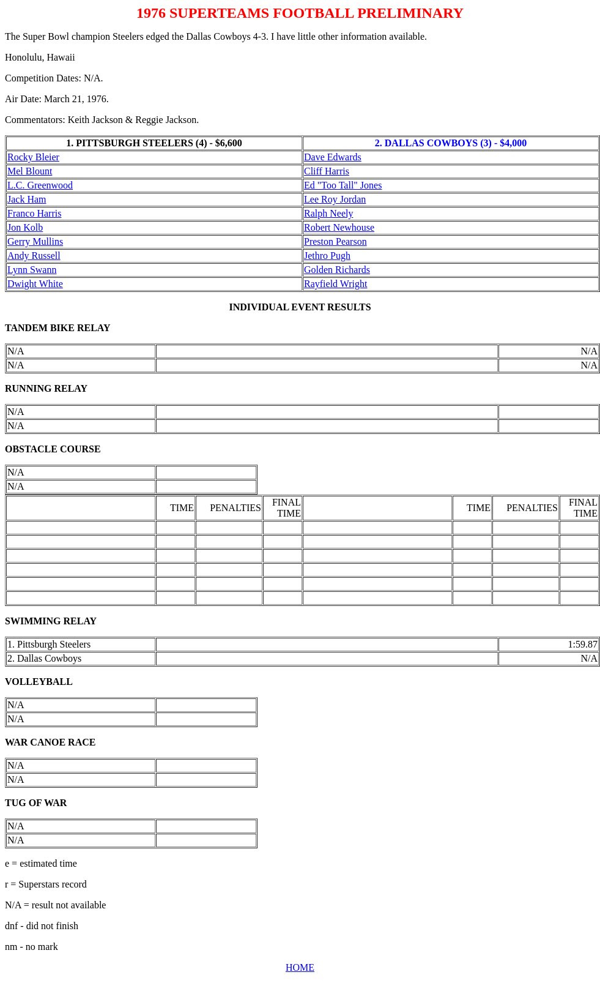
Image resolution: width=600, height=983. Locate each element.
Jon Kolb (25, 227)
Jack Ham (26, 199)
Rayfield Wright (335, 283)
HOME (300, 967)
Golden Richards (337, 269)
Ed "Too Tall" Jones (343, 185)
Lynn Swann (31, 269)
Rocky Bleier (33, 157)
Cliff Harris (326, 171)
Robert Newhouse (339, 227)
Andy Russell (34, 255)
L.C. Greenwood (40, 185)
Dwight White (35, 283)
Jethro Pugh (327, 255)
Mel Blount (29, 171)
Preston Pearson (335, 241)
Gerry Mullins (35, 241)
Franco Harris (34, 213)
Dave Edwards (332, 157)
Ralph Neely (328, 213)
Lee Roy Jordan (335, 199)
